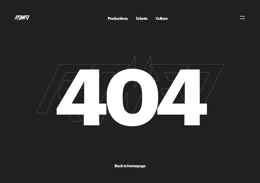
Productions (118, 18)
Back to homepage (130, 165)
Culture (162, 18)
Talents (142, 18)
